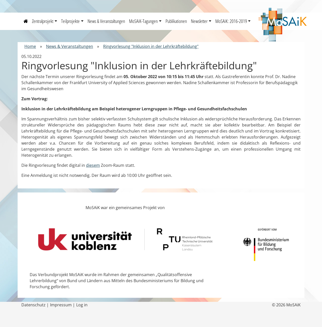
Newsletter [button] (199, 21)
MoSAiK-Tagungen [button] (143, 21)
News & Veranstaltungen (106, 21)
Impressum (61, 305)
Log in (82, 305)
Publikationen (176, 21)
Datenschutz (33, 305)
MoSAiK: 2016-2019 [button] (231, 21)
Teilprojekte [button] (70, 21)
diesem (93, 165)
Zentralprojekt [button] (42, 21)
